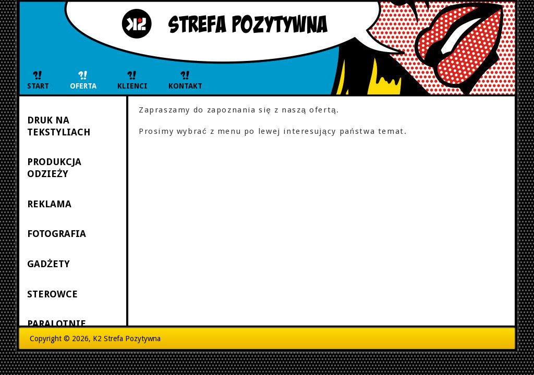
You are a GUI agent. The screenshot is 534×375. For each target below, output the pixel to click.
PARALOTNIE (56, 323)
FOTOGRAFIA (56, 233)
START (38, 86)
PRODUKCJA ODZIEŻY (54, 167)
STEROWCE (52, 294)
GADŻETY (48, 263)
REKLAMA (49, 203)
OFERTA (83, 86)
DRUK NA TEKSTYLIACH (58, 126)
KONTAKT (185, 86)
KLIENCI (132, 86)
